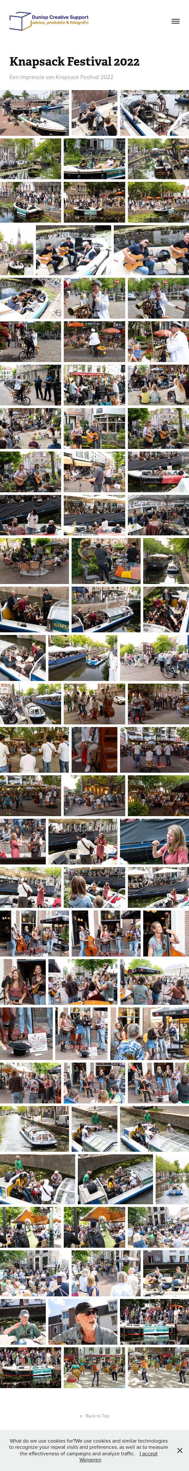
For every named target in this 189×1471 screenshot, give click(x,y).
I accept (149, 1453)
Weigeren (90, 1459)
